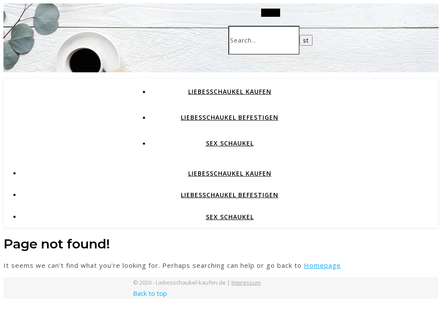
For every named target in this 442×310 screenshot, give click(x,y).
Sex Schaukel (230, 143)
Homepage (322, 265)
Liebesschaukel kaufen (230, 91)
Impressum (246, 282)
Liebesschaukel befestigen (229, 117)
